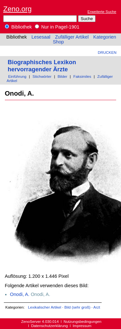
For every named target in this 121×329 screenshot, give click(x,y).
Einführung (17, 76)
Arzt (96, 307)
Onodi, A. (19, 294)
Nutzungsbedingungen (82, 321)
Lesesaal (40, 37)
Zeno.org (17, 9)
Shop (58, 41)
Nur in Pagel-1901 (57, 26)
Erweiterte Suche (101, 11)
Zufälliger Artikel (71, 37)
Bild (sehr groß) (77, 307)
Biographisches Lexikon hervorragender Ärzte (42, 66)
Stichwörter (42, 76)
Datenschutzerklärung (49, 325)
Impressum (82, 325)
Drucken (107, 52)
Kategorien (104, 37)
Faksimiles (82, 76)
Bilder (62, 76)
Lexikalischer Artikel (44, 307)
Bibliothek (18, 26)
